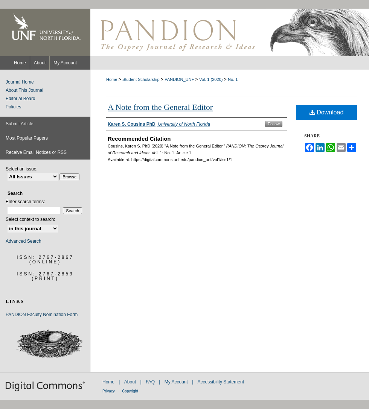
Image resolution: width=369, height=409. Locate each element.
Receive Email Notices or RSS (36, 152)
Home (111, 79)
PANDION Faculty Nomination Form (42, 314)
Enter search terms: (25, 201)
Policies (13, 106)
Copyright (130, 391)
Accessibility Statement (221, 382)
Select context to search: (30, 219)
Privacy (108, 391)
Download (327, 112)
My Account (176, 382)
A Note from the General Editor (160, 107)
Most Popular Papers (27, 138)
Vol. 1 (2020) (211, 79)
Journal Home (20, 82)
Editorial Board (20, 98)
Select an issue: (22, 169)
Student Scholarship (140, 79)
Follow (274, 124)
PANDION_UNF (179, 79)
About (130, 382)
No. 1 (233, 79)
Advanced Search (23, 241)
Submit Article (19, 123)
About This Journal (24, 90)
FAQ (150, 382)
